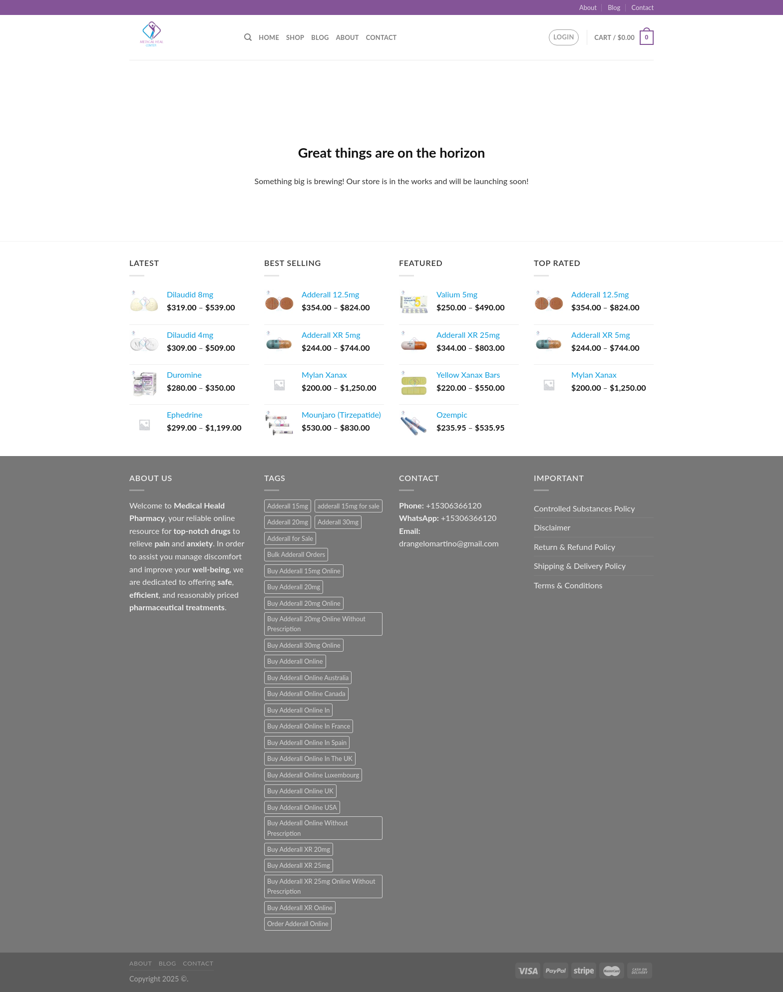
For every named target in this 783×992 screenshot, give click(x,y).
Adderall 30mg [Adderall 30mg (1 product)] (338, 522)
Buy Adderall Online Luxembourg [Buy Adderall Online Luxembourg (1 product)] (313, 775)
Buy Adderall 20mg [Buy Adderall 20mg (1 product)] (293, 587)
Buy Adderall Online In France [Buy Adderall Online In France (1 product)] (308, 726)
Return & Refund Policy (574, 546)
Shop (295, 37)
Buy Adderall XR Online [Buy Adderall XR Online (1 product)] (300, 908)
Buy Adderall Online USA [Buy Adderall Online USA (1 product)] (302, 807)
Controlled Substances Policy (584, 508)
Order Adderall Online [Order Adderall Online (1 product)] (298, 924)
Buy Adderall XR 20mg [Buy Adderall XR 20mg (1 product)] (298, 849)
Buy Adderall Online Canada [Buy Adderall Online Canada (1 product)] (306, 694)
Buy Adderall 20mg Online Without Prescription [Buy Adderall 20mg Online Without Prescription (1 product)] (316, 624)
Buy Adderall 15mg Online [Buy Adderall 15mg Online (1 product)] (304, 571)
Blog (614, 7)
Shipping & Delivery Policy (580, 565)
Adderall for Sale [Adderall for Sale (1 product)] (290, 538)
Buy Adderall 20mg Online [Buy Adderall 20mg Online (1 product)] (304, 603)
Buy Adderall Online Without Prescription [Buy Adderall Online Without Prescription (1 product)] (307, 828)
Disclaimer (552, 527)
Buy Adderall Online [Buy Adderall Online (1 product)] (295, 661)
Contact (643, 7)
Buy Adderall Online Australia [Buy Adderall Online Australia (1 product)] (308, 678)
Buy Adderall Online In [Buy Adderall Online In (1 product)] (298, 710)
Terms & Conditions (568, 585)
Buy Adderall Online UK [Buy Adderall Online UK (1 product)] (300, 791)
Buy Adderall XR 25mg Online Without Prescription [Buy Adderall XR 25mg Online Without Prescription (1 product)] (321, 886)
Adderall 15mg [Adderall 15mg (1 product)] (287, 506)
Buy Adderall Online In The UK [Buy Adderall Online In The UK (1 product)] (310, 758)
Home (269, 37)
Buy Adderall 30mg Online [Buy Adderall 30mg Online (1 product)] (304, 645)
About (588, 7)
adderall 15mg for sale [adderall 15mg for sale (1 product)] (349, 506)
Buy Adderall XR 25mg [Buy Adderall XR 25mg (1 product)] (298, 865)
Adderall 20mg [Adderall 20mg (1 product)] (287, 522)
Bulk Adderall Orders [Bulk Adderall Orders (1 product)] (296, 554)
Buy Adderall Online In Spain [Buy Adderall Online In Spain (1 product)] (307, 742)
